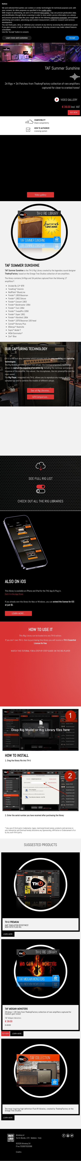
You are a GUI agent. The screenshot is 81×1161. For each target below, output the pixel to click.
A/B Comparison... (40, 396)
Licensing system (41, 129)
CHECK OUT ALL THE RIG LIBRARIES (40, 501)
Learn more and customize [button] (17, 38)
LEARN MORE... (18, 613)
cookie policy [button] (46, 10)
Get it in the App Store (14, 594)
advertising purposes (59, 18)
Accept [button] (72, 38)
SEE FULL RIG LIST (41, 478)
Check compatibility (41, 121)
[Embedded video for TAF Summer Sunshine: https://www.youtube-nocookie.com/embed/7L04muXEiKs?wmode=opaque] (40, 162)
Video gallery (69, 100)
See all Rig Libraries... (40, 390)
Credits (18, 1152)
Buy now (5, 1033)
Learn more (8, 934)
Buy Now (73, 112)
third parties (44, 13)
